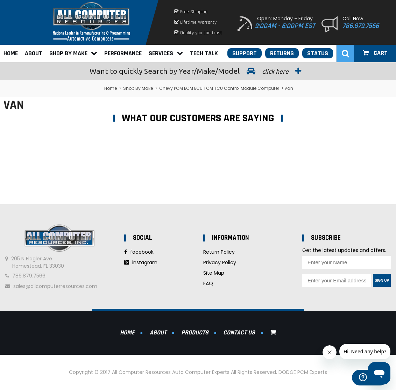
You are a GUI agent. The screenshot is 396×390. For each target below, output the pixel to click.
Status (317, 53)
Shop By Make (73, 53)
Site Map (213, 272)
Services (166, 53)
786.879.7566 (360, 25)
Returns (282, 53)
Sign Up (382, 280)
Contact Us (239, 332)
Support (244, 53)
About (33, 53)
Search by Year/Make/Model (198, 71)
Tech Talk (204, 53)
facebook (139, 251)
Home (10, 53)
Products (194, 332)
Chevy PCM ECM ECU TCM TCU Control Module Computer (219, 88)
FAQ (208, 283)
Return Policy (219, 251)
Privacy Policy (219, 262)
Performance (123, 53)
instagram (140, 262)
